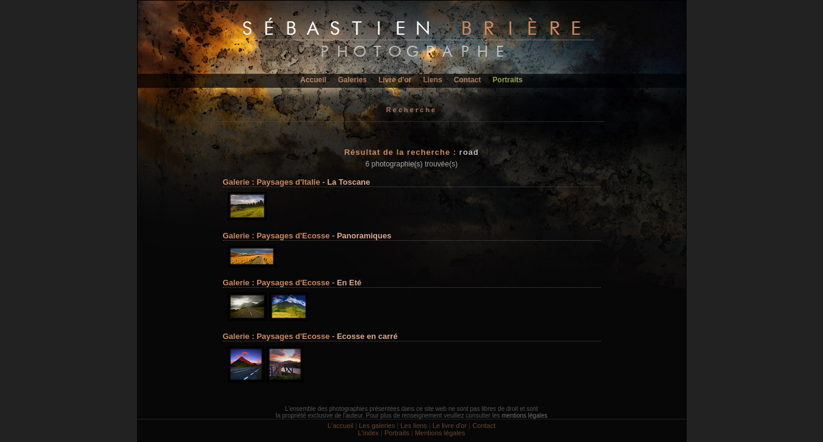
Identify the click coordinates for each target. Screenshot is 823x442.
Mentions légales (440, 433)
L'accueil (340, 425)
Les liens (413, 425)
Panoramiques (364, 235)
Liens (432, 80)
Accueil (313, 80)
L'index (368, 433)
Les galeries (377, 425)
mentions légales (524, 415)
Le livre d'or (450, 425)
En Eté (349, 282)
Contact (467, 80)
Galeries (352, 80)
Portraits (508, 80)
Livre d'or (394, 80)
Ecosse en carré (367, 336)
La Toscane (348, 182)
